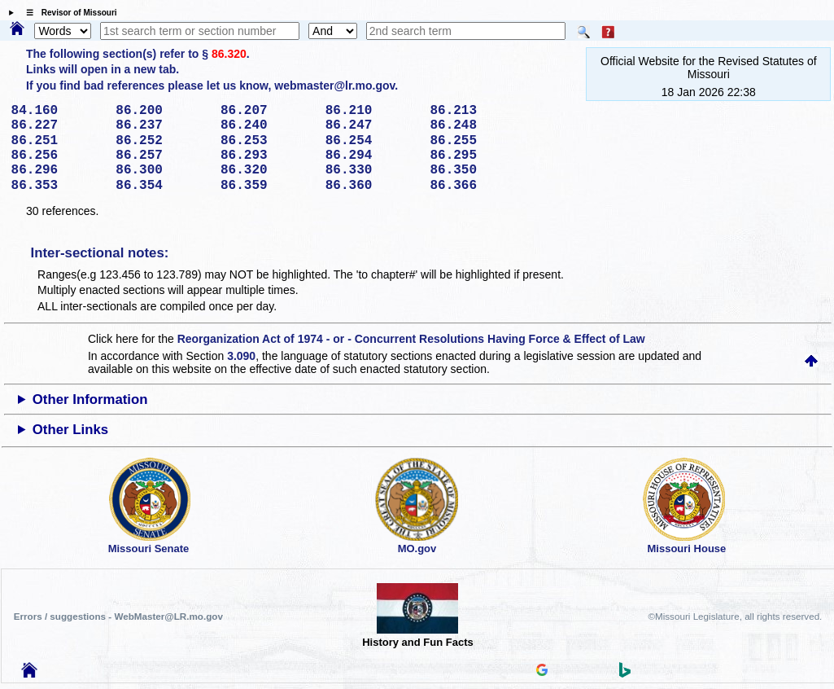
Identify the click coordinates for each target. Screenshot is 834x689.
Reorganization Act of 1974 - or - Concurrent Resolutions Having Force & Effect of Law (411, 338)
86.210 (372, 111)
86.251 (58, 141)
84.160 (58, 111)
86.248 (476, 125)
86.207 (267, 111)
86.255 (476, 141)
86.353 (58, 186)
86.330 (372, 170)
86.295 (476, 156)
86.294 (372, 156)
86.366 (476, 186)
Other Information (90, 399)
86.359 (267, 186)
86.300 (162, 170)
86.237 (162, 125)
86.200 (162, 111)
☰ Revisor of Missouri (67, 12)
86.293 (267, 156)
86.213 (476, 111)
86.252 (162, 141)
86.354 (162, 186)
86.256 (58, 156)
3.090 (241, 355)
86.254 (372, 141)
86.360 (372, 186)
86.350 (476, 170)
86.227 (58, 125)
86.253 (267, 141)
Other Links (70, 429)
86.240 (267, 125)
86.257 (162, 156)
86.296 (58, 170)
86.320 (229, 53)
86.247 (372, 125)
